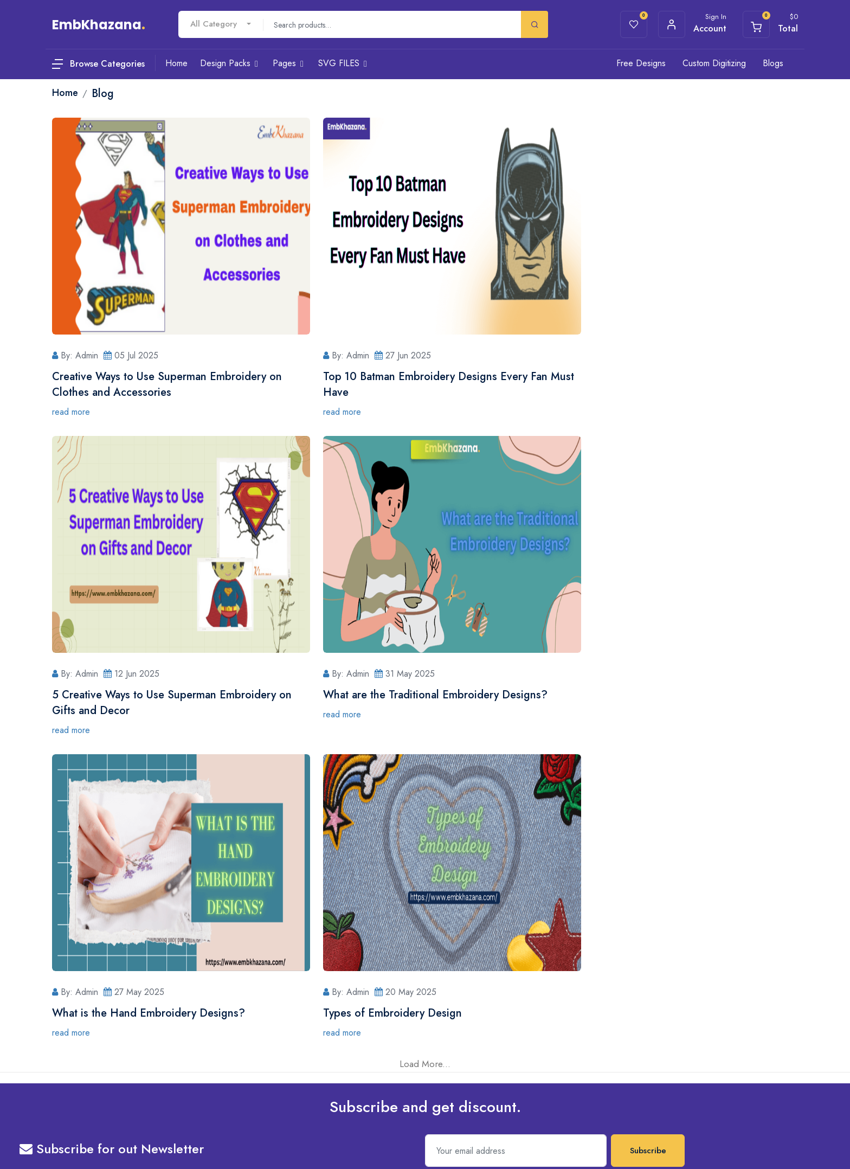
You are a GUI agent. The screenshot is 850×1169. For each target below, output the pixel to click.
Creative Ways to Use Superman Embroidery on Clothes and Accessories (167, 384)
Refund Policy (290, 1065)
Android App (649, 976)
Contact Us (412, 935)
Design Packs (543, 957)
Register (407, 978)
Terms (90, 1136)
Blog (276, 1000)
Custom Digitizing (714, 63)
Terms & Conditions (300, 1043)
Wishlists (282, 957)
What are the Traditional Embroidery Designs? (164, 695)
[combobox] (220, 24)
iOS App (642, 954)
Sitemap (118, 1136)
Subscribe (648, 832)
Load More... (425, 745)
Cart (275, 978)
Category (536, 978)
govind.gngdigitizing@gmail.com (137, 1030)
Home (532, 935)
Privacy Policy (291, 1022)
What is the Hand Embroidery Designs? (401, 695)
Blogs (773, 63)
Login (404, 957)
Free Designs (641, 63)
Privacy (63, 1136)
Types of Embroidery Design (627, 695)
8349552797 (104, 985)
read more (71, 412)
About (278, 935)
